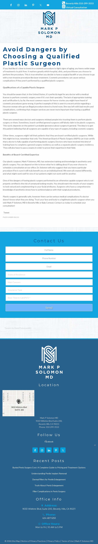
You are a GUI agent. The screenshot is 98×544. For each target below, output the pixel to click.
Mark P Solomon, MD (16, 202)
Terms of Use (67, 541)
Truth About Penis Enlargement (49, 485)
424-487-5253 (49, 518)
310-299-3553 (52, 427)
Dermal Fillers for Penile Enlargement (49, 479)
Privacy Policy (53, 541)
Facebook (49, 441)
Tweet (6, 212)
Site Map (16, 541)
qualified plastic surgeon (53, 80)
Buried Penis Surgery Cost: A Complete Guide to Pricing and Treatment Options (49, 467)
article (77, 103)
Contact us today (62, 202)
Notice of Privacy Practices (33, 541)
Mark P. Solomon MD (84, 541)
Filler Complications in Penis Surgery (49, 491)
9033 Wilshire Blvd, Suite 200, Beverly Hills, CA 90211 (49, 509)
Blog (16, 217)
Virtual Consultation (74, 7)
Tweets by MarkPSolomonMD (17, 328)
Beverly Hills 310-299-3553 (77, 3)
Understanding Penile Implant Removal (49, 473)
